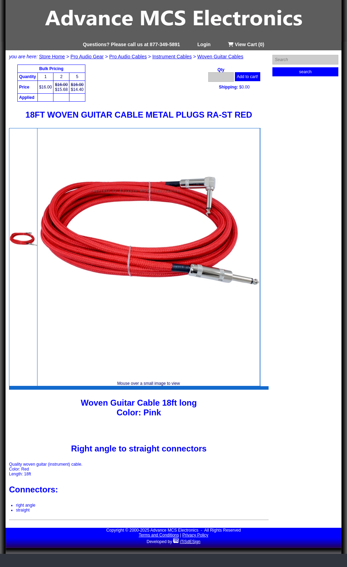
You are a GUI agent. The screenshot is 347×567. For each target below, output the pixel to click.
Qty (221, 69)
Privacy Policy (196, 535)
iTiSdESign (190, 541)
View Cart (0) (246, 44)
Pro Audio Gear (87, 56)
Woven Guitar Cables (220, 56)
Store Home (52, 56)
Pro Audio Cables (128, 56)
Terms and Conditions (159, 535)
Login (204, 44)
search (305, 71)
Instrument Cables (172, 56)
